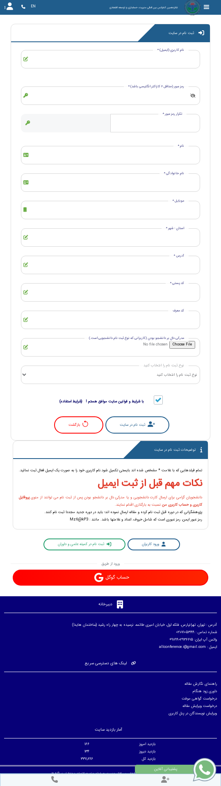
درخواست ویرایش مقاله (199, 706)
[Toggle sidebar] (206, 7)
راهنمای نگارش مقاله (201, 684)
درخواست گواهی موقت (199, 699)
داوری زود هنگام (205, 691)
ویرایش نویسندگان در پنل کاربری (193, 713)
